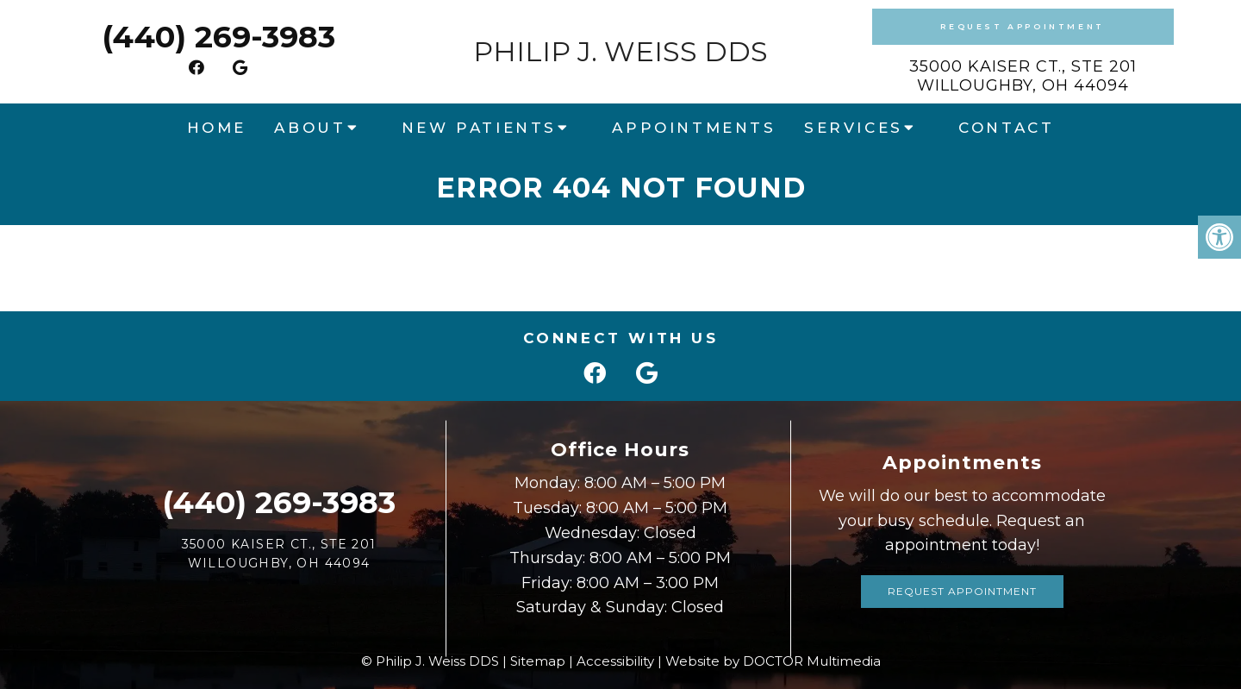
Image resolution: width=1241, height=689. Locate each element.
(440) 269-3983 (218, 36)
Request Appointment (1022, 26)
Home (216, 127)
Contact (1006, 127)
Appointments (694, 127)
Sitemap (537, 661)
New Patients (479, 127)
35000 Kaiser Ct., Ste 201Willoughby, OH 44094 (1023, 76)
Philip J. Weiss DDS (620, 52)
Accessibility (615, 661)
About (310, 127)
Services (853, 127)
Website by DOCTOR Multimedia (773, 661)
